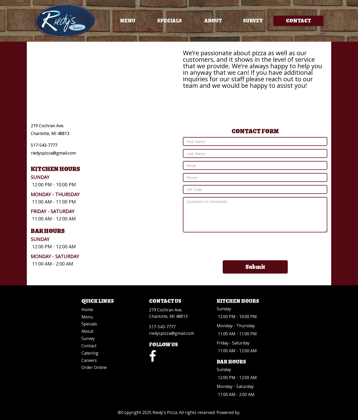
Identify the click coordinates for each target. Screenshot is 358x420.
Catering (89, 353)
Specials (169, 20)
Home (87, 309)
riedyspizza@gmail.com (53, 153)
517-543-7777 (44, 145)
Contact (298, 20)
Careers (89, 360)
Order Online (94, 367)
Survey (253, 20)
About (213, 20)
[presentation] (255, 246)
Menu (127, 20)
